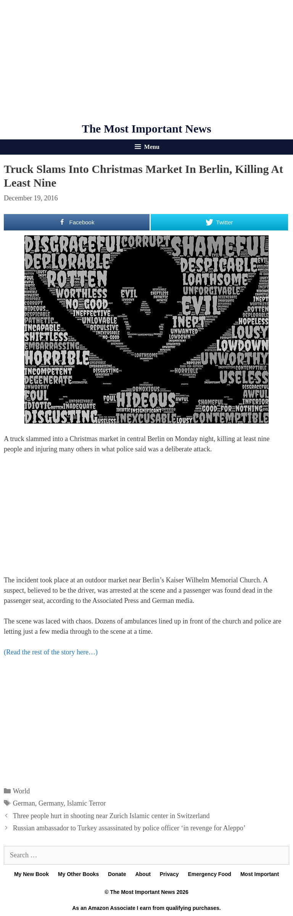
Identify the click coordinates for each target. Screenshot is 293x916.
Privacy (169, 874)
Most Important (259, 874)
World (21, 791)
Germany (51, 803)
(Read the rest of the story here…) (51, 652)
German (24, 803)
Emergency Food (209, 874)
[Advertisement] (146, 61)
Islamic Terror (86, 803)
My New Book (31, 874)
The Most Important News (146, 128)
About (142, 874)
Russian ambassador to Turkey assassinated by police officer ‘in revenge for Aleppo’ (129, 828)
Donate (117, 874)
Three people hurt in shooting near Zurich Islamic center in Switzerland (111, 816)
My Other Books (78, 874)
